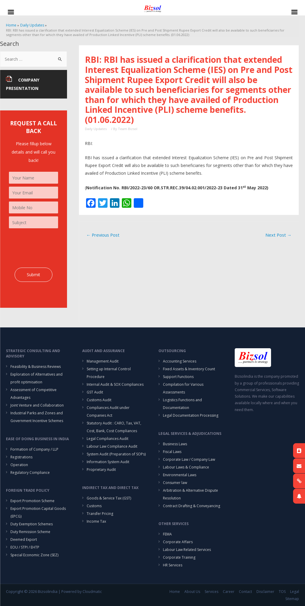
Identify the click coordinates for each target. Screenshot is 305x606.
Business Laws (175, 443)
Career (228, 591)
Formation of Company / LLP (34, 449)
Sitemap (292, 598)
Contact (245, 591)
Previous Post (102, 235)
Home (174, 591)
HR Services (172, 565)
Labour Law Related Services (187, 549)
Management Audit (103, 361)
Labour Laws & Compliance (186, 467)
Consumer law (175, 482)
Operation (19, 464)
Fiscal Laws (172, 451)
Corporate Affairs (178, 541)
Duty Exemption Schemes (31, 524)
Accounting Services (179, 361)
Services (211, 591)
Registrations (21, 457)
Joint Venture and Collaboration (37, 405)
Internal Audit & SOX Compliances (115, 384)
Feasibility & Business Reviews (35, 366)
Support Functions (178, 376)
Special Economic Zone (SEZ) (34, 554)
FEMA (167, 534)
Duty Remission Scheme (30, 531)
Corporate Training (179, 557)
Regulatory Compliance (30, 472)
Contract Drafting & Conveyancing (191, 505)
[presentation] (54, 248)
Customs (94, 505)
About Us (192, 591)
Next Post (278, 235)
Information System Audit (108, 461)
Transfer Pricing (100, 513)
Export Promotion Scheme (32, 500)
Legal (294, 591)
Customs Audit (99, 399)
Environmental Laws (179, 474)
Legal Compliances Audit (107, 438)
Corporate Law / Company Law (189, 459)
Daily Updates (96, 128)
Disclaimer (265, 591)
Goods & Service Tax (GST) (109, 498)
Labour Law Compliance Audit (112, 446)
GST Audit (95, 392)
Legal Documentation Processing (190, 415)
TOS (282, 591)
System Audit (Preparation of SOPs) (116, 454)
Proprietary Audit (101, 469)
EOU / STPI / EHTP (24, 547)
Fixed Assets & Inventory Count (189, 368)
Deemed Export (23, 539)
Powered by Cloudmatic (81, 591)
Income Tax (96, 521)
